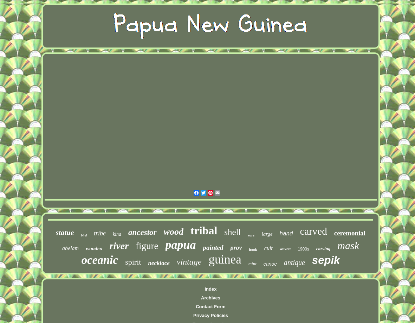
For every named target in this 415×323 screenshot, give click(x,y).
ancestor (142, 232)
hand (286, 233)
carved (313, 231)
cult (268, 248)
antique (294, 262)
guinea (224, 259)
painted (213, 247)
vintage (189, 261)
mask (348, 245)
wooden (94, 248)
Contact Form (211, 306)
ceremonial (349, 233)
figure (147, 246)
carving (323, 248)
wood (173, 232)
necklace (158, 263)
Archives (210, 297)
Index (211, 289)
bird (84, 235)
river (119, 245)
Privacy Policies (210, 315)
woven (285, 248)
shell (232, 232)
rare (251, 235)
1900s (303, 249)
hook (253, 249)
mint (252, 263)
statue (65, 232)
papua (181, 244)
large (267, 234)
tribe (100, 233)
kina (117, 234)
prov (236, 247)
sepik (326, 260)
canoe (270, 264)
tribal (203, 230)
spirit (133, 262)
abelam (70, 248)
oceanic (100, 260)
